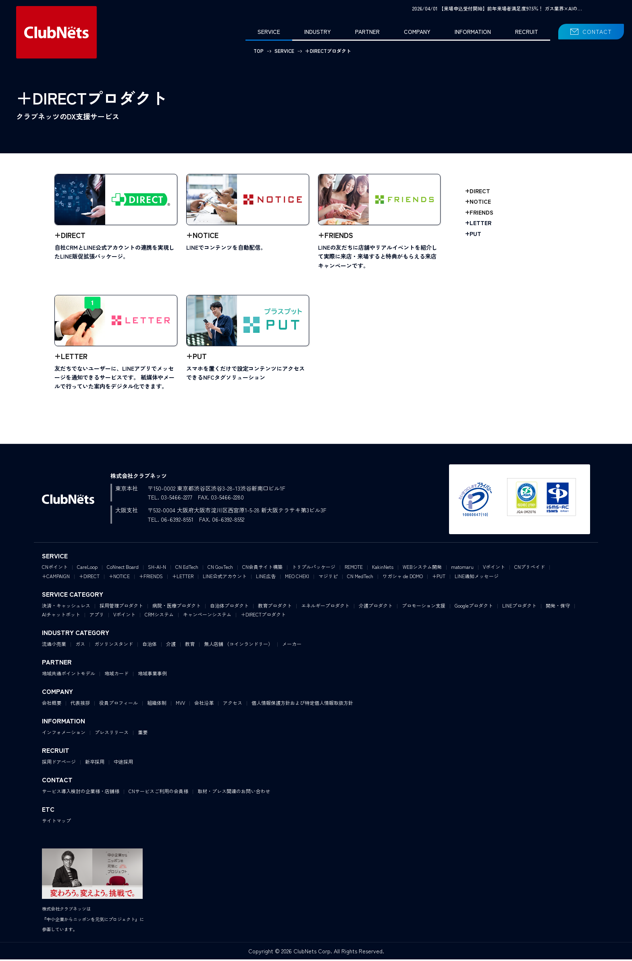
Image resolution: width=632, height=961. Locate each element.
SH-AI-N (157, 568)
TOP (259, 50)
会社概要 (51, 704)
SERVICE (269, 31)
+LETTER (478, 223)
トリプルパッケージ (313, 568)
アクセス (232, 704)
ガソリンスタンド (113, 645)
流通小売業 (54, 645)
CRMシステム (159, 615)
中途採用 (123, 763)
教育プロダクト (275, 607)
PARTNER (367, 31)
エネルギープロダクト (325, 607)
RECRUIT (526, 31)
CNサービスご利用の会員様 (158, 792)
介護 (171, 645)
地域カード (116, 674)
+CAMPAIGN (56, 577)
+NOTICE (478, 201)
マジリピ (328, 577)
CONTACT (597, 31)
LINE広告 (266, 577)
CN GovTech (220, 568)
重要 (143, 733)
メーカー (291, 645)
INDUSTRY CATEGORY (75, 634)
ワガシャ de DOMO (403, 577)
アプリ (96, 615)
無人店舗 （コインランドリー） (238, 645)
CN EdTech (186, 568)
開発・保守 (558, 607)
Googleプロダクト (474, 607)
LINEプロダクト (519, 607)
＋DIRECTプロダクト (263, 615)
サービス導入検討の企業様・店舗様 (80, 792)
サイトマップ (56, 822)
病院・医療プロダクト (176, 607)
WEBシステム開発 (422, 568)
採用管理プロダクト (121, 607)
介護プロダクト (376, 607)
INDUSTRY (317, 31)
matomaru (462, 568)
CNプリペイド (529, 568)
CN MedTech (360, 577)
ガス (80, 645)
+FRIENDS (479, 212)
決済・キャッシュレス (66, 607)
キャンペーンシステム (207, 615)
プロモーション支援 (423, 607)
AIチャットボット (61, 615)
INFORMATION (473, 31)
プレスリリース (112, 733)
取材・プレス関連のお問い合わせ (234, 792)
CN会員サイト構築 (262, 568)
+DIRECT (477, 191)
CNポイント (55, 568)
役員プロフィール (118, 704)
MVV (180, 704)
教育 (190, 645)
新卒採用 (94, 763)
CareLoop (87, 568)
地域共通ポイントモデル (68, 674)
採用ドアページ (59, 763)
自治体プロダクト (229, 607)
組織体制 (156, 704)
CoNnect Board (123, 568)
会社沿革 (204, 704)
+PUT (473, 234)
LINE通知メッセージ (477, 577)
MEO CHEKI (297, 577)
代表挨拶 (80, 704)
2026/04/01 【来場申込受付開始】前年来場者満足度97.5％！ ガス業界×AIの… (497, 8)
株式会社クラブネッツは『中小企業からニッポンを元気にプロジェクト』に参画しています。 (93, 920)
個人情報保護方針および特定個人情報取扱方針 (302, 704)
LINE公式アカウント (225, 577)
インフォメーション (63, 733)
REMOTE (354, 568)
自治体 (149, 645)
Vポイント (494, 568)
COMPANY (417, 31)
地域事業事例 (152, 674)
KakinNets (382, 568)
